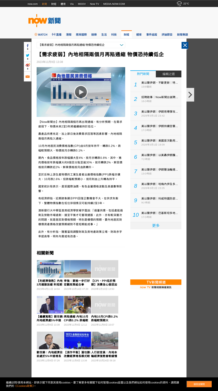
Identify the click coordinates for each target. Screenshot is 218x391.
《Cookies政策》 (24, 386)
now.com (33, 3)
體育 (63, 4)
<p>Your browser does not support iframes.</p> (155, 254)
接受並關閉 (199, 384)
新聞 (44, 4)
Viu (72, 3)
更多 (156, 226)
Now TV (94, 3)
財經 (53, 4)
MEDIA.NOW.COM (114, 3)
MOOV (82, 3)
